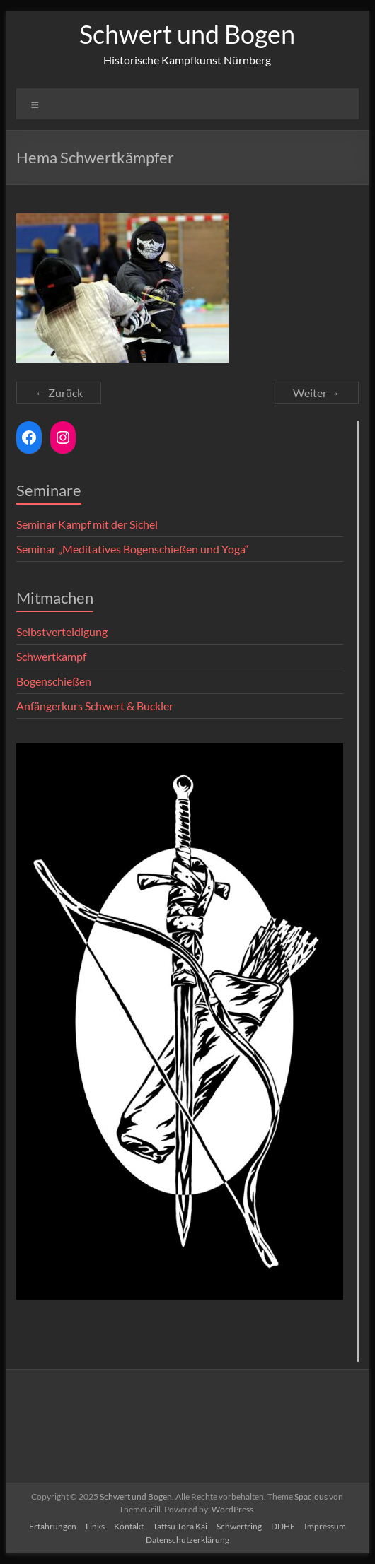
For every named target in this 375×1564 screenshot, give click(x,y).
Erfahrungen (52, 1526)
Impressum (325, 1526)
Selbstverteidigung (62, 631)
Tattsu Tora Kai (180, 1526)
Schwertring (239, 1526)
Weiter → (316, 392)
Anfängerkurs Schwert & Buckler (94, 705)
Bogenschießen (53, 681)
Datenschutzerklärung (187, 1539)
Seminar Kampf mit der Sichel (87, 524)
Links (95, 1526)
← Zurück (59, 392)
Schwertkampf (51, 656)
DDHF (283, 1526)
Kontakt (129, 1526)
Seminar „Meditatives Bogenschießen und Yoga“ (132, 548)
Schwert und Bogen (187, 33)
